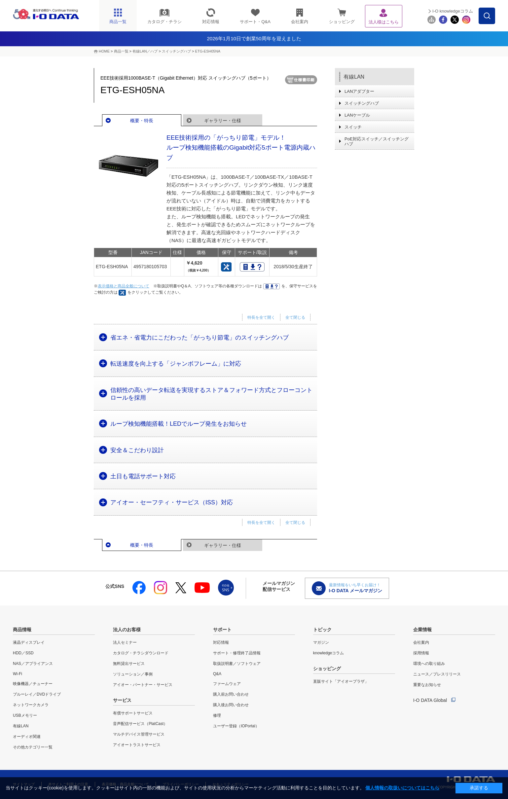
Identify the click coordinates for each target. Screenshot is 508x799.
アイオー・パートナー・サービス (142, 684)
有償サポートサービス (133, 713)
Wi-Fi (17, 674)
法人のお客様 (127, 629)
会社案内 (421, 642)
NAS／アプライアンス (33, 663)
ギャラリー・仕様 (222, 120)
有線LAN (354, 77)
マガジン (321, 642)
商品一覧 (121, 51)
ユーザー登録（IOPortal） (236, 726)
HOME (104, 51)
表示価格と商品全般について (123, 286)
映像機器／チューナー (33, 683)
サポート (222, 629)
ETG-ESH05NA (207, 51)
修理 (217, 715)
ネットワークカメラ (31, 705)
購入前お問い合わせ (231, 694)
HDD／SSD (23, 653)
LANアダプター (359, 91)
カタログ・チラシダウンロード (140, 653)
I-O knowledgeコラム (452, 11)
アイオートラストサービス (137, 745)
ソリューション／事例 (133, 674)
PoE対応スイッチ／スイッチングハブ (377, 141)
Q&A (217, 674)
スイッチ (353, 127)
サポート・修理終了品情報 (237, 653)
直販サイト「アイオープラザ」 (341, 681)
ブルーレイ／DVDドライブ (37, 694)
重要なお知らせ (427, 684)
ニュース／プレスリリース (437, 674)
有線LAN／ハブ (145, 51)
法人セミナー (125, 642)
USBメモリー (25, 715)
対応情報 (221, 642)
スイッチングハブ (176, 51)
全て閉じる (295, 317)
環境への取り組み (429, 663)
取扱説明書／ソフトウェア (237, 663)
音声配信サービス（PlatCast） (140, 723)
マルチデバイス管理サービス (138, 734)
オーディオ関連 (27, 736)
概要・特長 (141, 120)
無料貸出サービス (129, 663)
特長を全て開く (261, 317)
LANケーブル (357, 115)
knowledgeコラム (328, 653)
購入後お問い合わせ (231, 705)
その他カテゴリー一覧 (33, 747)
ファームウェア (227, 683)
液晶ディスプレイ (29, 642)
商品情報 (22, 629)
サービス (122, 700)
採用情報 (421, 653)
